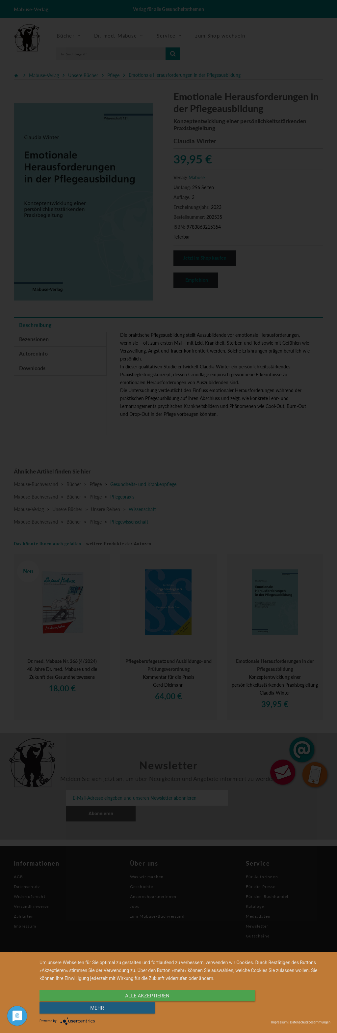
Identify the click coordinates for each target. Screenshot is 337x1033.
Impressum (279, 1022)
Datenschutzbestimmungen (310, 1022)
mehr (287, 1009)
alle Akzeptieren (141, 1009)
